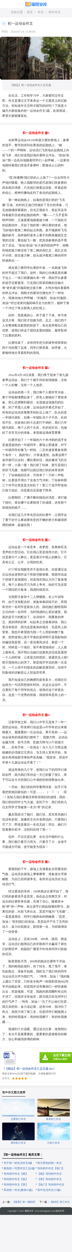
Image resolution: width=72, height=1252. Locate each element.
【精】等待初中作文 (49, 1173)
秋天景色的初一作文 (49, 1163)
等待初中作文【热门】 (51, 1168)
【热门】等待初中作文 (51, 1184)
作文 (41, 12)
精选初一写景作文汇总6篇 (19, 1168)
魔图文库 (29, 1211)
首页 (30, 12)
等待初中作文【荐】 (16, 1184)
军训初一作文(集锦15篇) (18, 1190)
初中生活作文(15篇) (49, 1190)
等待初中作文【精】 (16, 1173)
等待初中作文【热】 (16, 1179)
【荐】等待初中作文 (49, 1179)
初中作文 (54, 12)
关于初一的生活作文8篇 (18, 1163)
